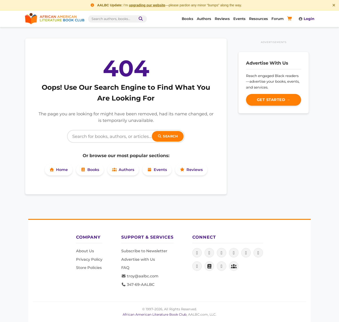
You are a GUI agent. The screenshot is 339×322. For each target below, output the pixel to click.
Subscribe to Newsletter (144, 251)
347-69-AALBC (137, 284)
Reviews (222, 18)
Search (168, 136)
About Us (85, 251)
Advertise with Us (138, 259)
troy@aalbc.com (139, 276)
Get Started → (274, 99)
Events (239, 18)
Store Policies (89, 267)
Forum (277, 18)
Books (187, 18)
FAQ (125, 267)
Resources (258, 18)
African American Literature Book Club (154, 314)
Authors (204, 18)
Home (58, 169)
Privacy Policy (89, 259)
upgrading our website (147, 5)
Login (306, 18)
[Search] (126, 136)
